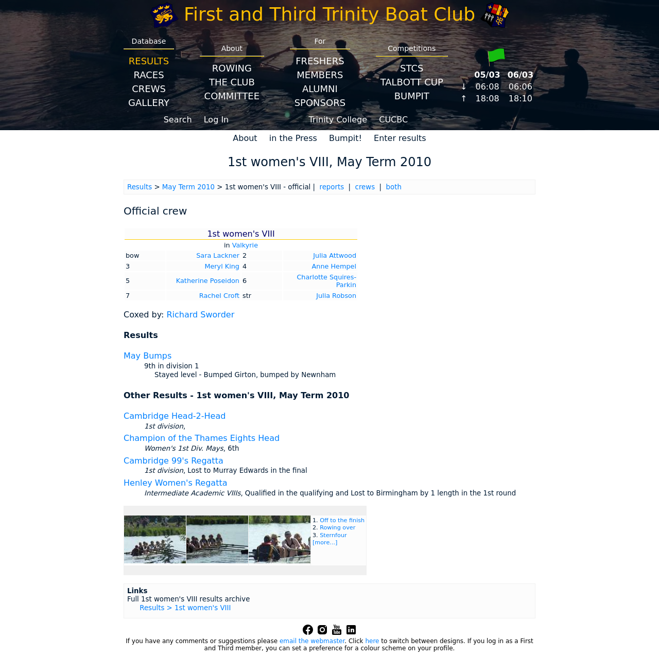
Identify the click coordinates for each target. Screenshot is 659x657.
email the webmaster (312, 641)
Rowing (232, 68)
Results (149, 61)
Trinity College (338, 120)
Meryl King (221, 266)
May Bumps (147, 356)
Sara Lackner (217, 255)
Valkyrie (245, 245)
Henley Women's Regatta (175, 483)
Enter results (400, 138)
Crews (149, 88)
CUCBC (393, 120)
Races (148, 74)
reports (331, 187)
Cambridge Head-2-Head (175, 416)
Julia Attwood (334, 255)
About (245, 138)
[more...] (325, 542)
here (372, 641)
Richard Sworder (200, 314)
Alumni (320, 88)
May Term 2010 (188, 187)
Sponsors (319, 102)
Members (320, 74)
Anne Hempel (334, 266)
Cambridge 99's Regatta (173, 461)
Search (178, 120)
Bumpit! (345, 138)
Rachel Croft (219, 295)
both (394, 187)
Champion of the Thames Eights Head (202, 438)
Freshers (320, 61)
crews (365, 187)
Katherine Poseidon (207, 281)
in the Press (293, 138)
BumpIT (411, 96)
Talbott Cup (411, 82)
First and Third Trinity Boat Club (329, 14)
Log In (216, 120)
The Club (232, 82)
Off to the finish (342, 520)
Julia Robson (336, 295)
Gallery (148, 102)
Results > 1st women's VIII (185, 608)
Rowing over (337, 527)
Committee (232, 96)
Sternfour (333, 535)
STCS (411, 68)
